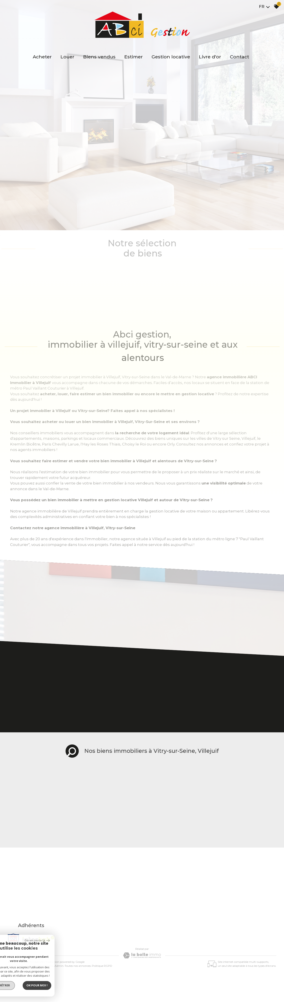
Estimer (133, 56)
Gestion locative (171, 56)
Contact (239, 56)
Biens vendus (99, 56)
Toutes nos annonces (78, 965)
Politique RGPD (102, 965)
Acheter (42, 56)
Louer (67, 56)
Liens (50, 965)
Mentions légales (35, 965)
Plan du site (16, 965)
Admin (59, 965)
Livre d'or (210, 56)
